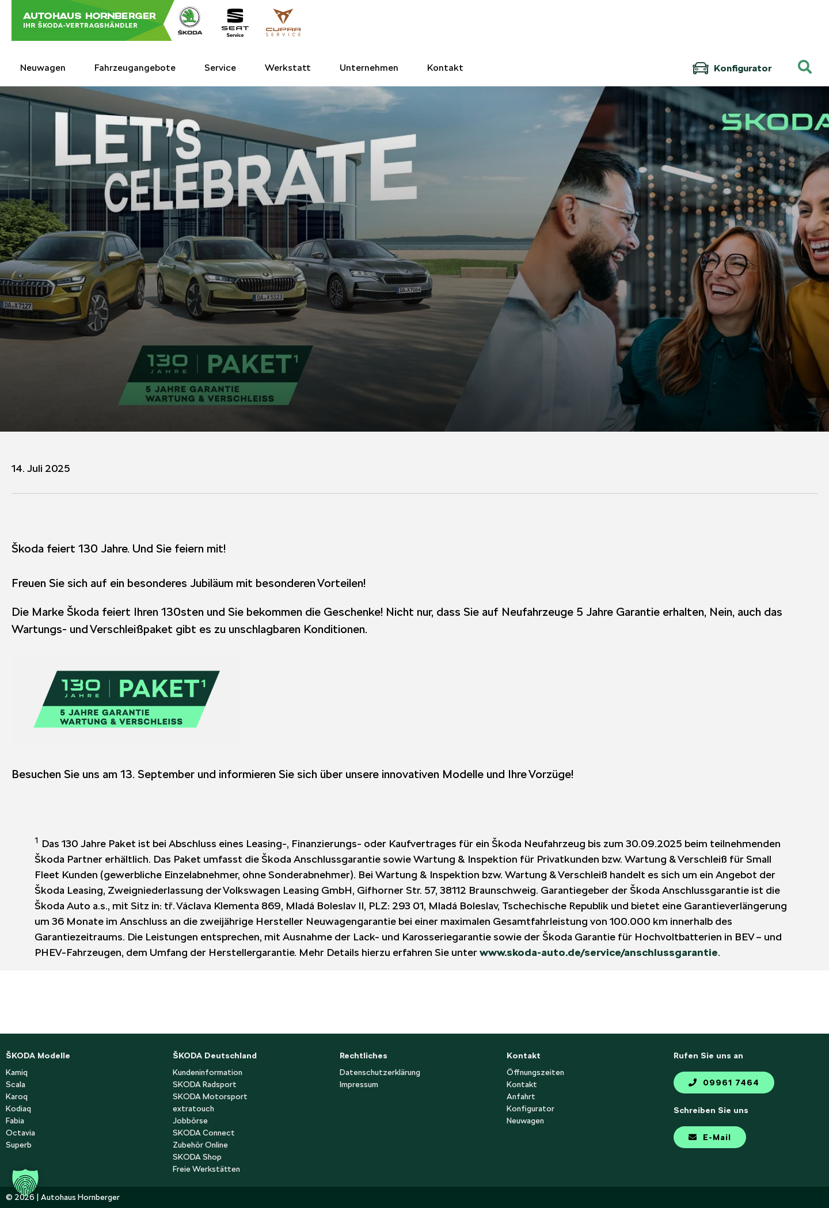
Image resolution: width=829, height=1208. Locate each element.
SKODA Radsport (205, 1084)
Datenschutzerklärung (380, 1072)
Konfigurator (732, 68)
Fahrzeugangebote (135, 67)
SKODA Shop (197, 1156)
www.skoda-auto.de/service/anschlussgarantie (599, 952)
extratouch (193, 1108)
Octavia (20, 1132)
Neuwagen (43, 67)
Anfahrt (521, 1096)
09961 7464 (724, 1082)
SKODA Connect (204, 1132)
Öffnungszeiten (535, 1072)
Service (220, 67)
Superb (19, 1144)
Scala (15, 1084)
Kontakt (445, 67)
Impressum (359, 1084)
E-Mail (710, 1137)
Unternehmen (369, 67)
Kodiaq (18, 1108)
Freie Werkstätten (206, 1168)
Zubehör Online (200, 1144)
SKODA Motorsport (210, 1096)
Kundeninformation (207, 1072)
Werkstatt (288, 67)
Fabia (15, 1120)
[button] (25, 1182)
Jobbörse (190, 1120)
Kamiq (17, 1072)
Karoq (17, 1096)
